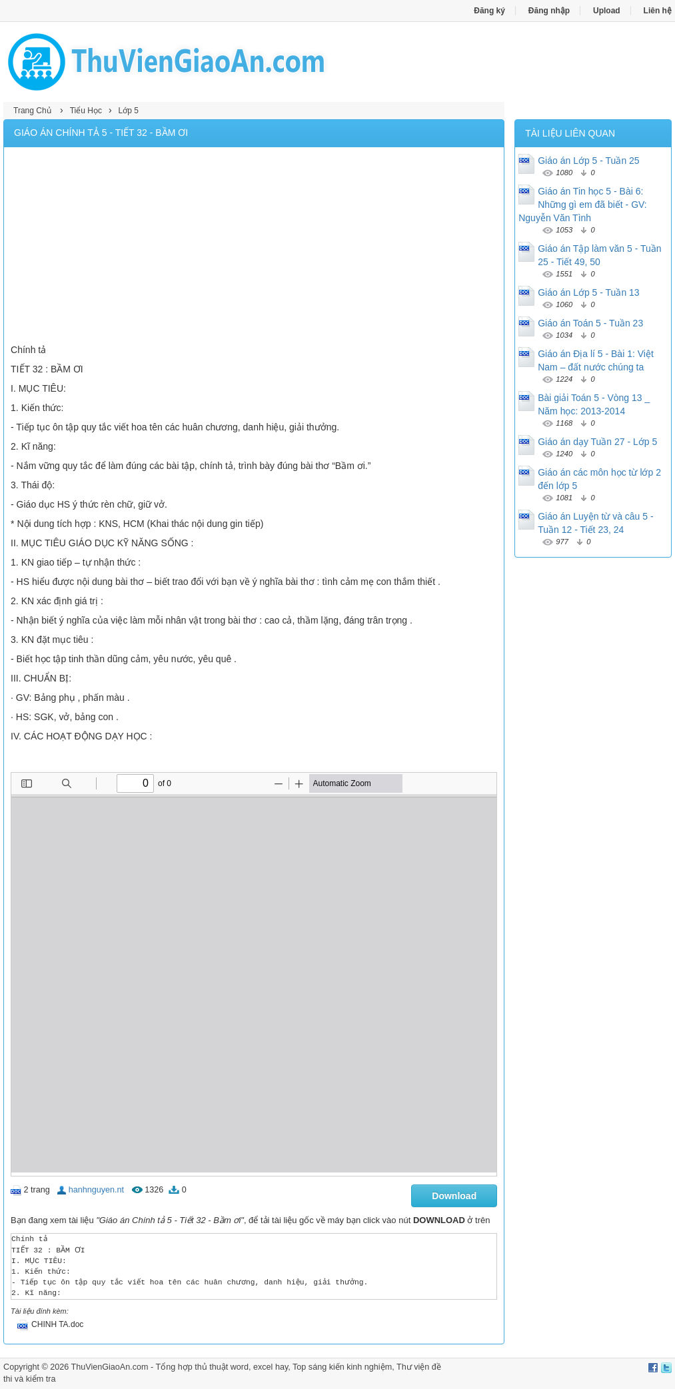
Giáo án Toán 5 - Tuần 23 (590, 323)
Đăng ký (489, 10)
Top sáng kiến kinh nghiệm (342, 1367)
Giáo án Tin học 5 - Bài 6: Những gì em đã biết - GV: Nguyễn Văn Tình (582, 204)
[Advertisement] (254, 247)
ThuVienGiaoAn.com (110, 1367)
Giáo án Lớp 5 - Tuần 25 (588, 160)
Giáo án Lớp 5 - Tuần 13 (588, 292)
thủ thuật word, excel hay (241, 1367)
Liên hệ (658, 10)
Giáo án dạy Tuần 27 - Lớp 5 (597, 441)
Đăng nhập (549, 10)
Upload (606, 10)
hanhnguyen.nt (96, 1189)
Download (454, 1195)
